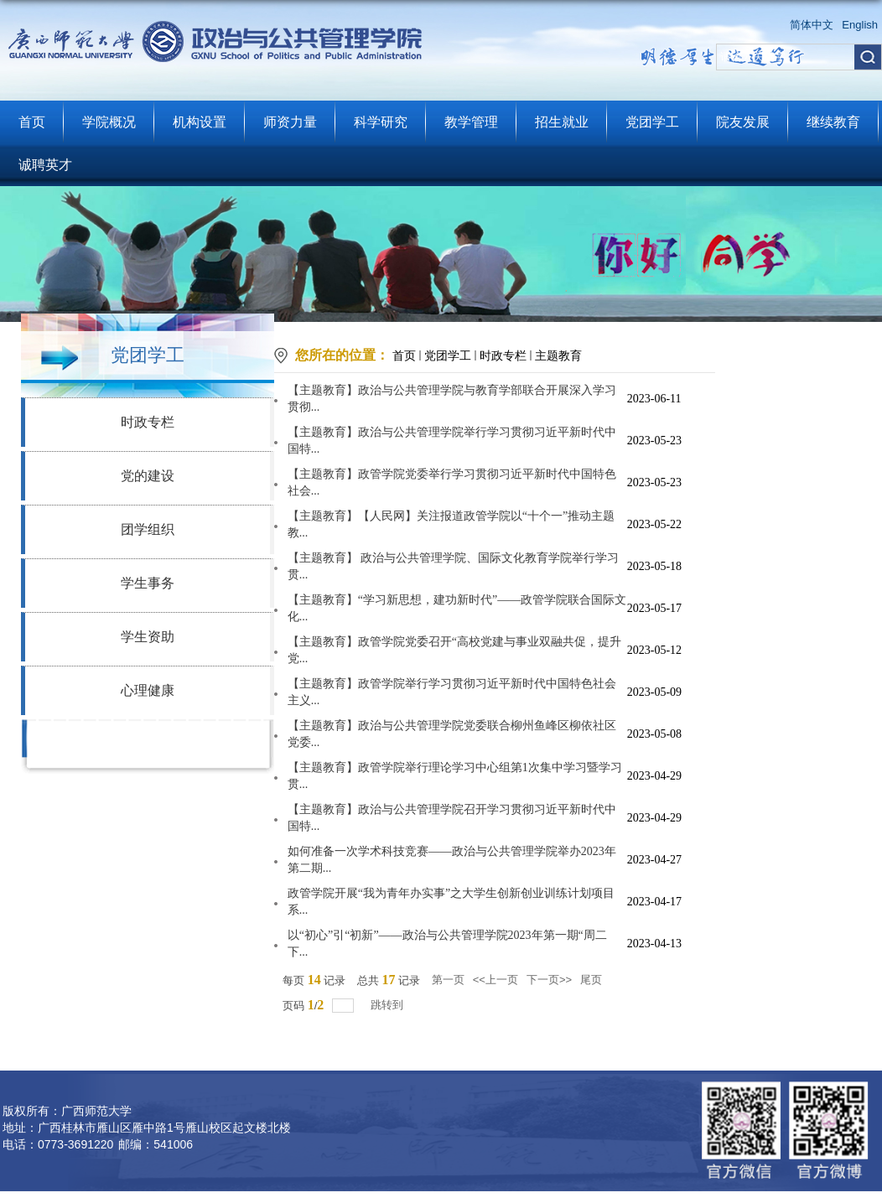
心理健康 (147, 690)
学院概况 (109, 122)
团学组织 (147, 529)
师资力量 (290, 122)
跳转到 (389, 1004)
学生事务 (147, 583)
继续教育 (833, 122)
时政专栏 (147, 422)
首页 (31, 122)
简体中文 (811, 24)
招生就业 (562, 122)
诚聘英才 (45, 165)
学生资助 (147, 637)
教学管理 (471, 122)
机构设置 (199, 122)
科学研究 (380, 122)
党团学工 (652, 122)
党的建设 (147, 476)
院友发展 (743, 122)
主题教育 (558, 355)
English (860, 24)
